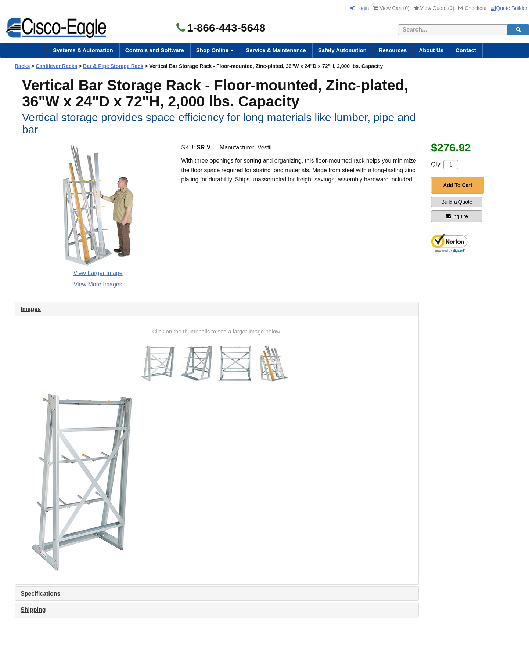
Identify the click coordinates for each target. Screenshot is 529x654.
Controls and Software (154, 50)
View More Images (98, 284)
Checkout (472, 8)
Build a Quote (456, 202)
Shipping (33, 610)
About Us (431, 50)
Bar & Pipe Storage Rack (113, 66)
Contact (466, 50)
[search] (518, 29)
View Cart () (391, 8)
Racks (22, 66)
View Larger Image (98, 273)
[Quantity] (450, 164)
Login (359, 8)
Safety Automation (342, 50)
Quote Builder (509, 8)
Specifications (40, 593)
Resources (393, 50)
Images (31, 309)
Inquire (457, 216)
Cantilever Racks (56, 66)
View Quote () (434, 8)
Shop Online (215, 50)
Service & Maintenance (276, 50)
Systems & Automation (83, 50)
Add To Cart (457, 185)
